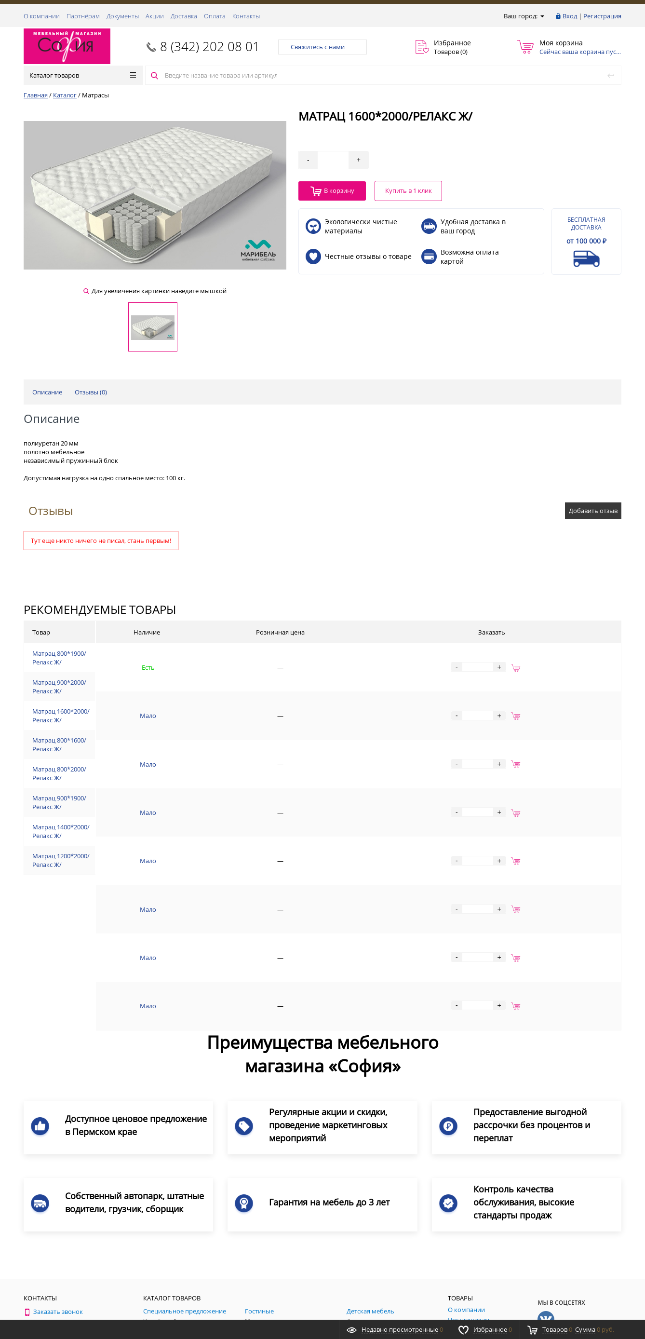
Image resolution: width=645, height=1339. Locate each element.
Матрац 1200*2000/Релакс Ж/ (115, 875)
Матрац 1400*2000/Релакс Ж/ (115, 843)
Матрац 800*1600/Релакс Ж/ (114, 750)
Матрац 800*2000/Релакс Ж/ (114, 782)
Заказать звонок (53, 1172)
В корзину (332, 191)
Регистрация (602, 16)
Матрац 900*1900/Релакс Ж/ (114, 813)
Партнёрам (83, 16)
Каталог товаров (82, 75)
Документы (123, 16)
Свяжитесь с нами (322, 46)
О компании (42, 16)
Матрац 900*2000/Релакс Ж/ (114, 689)
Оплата (215, 16)
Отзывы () (91, 392)
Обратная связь (52, 1209)
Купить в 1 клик (408, 190)
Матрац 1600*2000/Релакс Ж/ (115, 720)
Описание (47, 392)
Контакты (246, 16)
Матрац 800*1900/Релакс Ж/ (114, 658)
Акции (155, 16)
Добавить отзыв (593, 510)
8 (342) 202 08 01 (210, 46)
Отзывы (50, 510)
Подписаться (579, 1232)
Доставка (184, 16)
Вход (570, 16)
